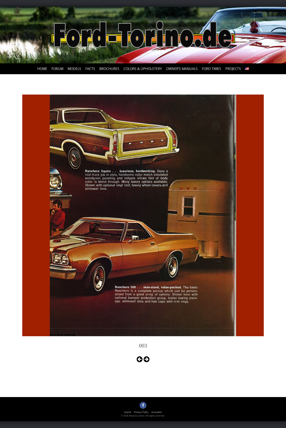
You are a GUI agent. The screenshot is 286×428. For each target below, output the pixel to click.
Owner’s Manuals (182, 68)
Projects (233, 68)
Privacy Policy (141, 412)
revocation (156, 412)
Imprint (127, 412)
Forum (57, 68)
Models (74, 68)
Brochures (109, 68)
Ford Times (211, 68)
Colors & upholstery (143, 68)
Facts (90, 68)
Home (42, 68)
